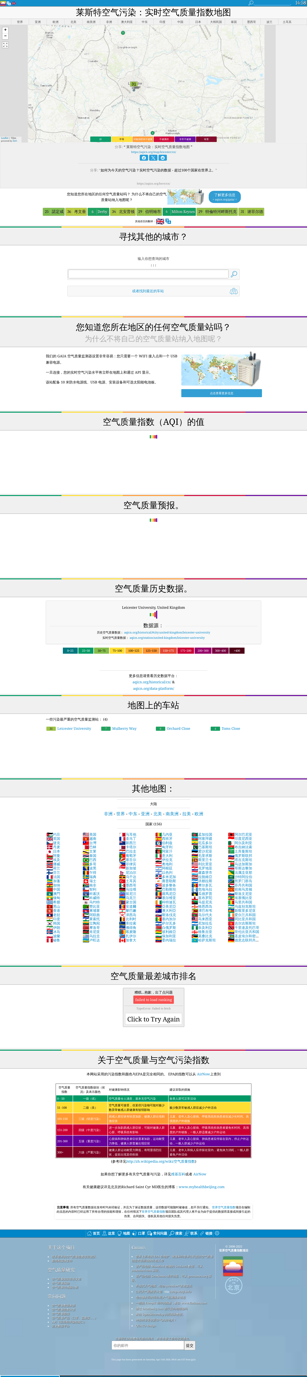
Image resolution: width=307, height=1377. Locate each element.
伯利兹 (163, 842)
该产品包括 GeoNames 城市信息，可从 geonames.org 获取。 (171, 1278)
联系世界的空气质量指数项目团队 (74, 1257)
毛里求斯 (201, 855)
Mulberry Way (118, 728)
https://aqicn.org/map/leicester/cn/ (153, 152)
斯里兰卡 (201, 859)
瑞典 (89, 876)
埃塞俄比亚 (240, 897)
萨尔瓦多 (165, 923)
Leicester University (68, 728)
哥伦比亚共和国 (243, 931)
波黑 (89, 868)
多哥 (89, 864)
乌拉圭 (91, 936)
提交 (189, 1345)
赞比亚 (91, 906)
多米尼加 (165, 876)
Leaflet (4, 138)
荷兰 (53, 868)
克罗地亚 (201, 868)
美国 (89, 834)
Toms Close (225, 728)
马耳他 (127, 834)
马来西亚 (201, 918)
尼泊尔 (127, 872)
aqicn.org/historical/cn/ (152, 682)
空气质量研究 (61, 1270)
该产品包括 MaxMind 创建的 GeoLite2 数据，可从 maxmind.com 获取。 (167, 1268)
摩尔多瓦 (201, 885)
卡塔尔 (127, 847)
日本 (53, 851)
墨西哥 (127, 885)
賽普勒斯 (165, 880)
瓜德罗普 (201, 893)
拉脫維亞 (201, 876)
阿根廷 (163, 868)
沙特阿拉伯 (240, 876)
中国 (53, 889)
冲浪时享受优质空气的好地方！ (156, 1320)
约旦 (53, 834)
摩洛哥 (91, 927)
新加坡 (127, 868)
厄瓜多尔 (201, 842)
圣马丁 (127, 838)
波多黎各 (165, 885)
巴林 (89, 847)
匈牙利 (163, 847)
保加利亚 (165, 936)
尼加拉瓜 (201, 923)
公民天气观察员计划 (149, 1291)
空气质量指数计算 (63, 1309)
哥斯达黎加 (240, 868)
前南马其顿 (240, 889)
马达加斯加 (240, 864)
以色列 (163, 872)
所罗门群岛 (240, 880)
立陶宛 (91, 923)
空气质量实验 (61, 1283)
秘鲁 (53, 940)
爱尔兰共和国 (242, 914)
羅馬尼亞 (165, 893)
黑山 (53, 906)
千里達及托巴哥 (243, 927)
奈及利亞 (201, 927)
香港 (53, 910)
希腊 (53, 902)
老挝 (53, 914)
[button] (5, 30)
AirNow (203, 1074)
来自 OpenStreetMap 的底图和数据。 (160, 1314)
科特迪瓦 (165, 902)
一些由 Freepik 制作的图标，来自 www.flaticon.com (171, 1303)
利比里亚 (201, 864)
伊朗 (53, 927)
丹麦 (53, 847)
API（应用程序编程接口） (69, 1322)
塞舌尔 (127, 859)
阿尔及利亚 (240, 842)
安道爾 (127, 906)
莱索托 (91, 918)
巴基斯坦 (201, 847)
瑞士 (89, 880)
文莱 (89, 851)
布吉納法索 (240, 847)
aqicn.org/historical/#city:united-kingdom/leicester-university (167, 632)
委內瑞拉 (165, 940)
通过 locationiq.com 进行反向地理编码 (161, 1309)
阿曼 (53, 855)
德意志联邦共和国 (243, 942)
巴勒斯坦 (165, 889)
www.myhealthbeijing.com (202, 1186)
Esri (15, 140)
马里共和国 (240, 902)
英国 (53, 838)
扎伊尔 (127, 936)
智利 (89, 889)
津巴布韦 (201, 910)
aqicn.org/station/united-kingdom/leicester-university (167, 638)
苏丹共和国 (240, 885)
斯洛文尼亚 (240, 893)
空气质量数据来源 (63, 1305)
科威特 (91, 897)
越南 (89, 838)
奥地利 (163, 864)
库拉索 (127, 923)
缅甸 (53, 897)
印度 (53, 918)
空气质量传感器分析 (65, 1287)
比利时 (127, 918)
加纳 (53, 885)
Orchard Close (173, 728)
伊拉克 (163, 859)
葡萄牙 (127, 855)
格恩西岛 (201, 906)
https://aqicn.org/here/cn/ (153, 183)
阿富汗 (163, 851)
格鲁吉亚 (201, 931)
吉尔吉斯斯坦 (242, 923)
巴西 (89, 859)
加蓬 (53, 880)
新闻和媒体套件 (62, 1261)
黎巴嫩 (127, 910)
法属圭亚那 (240, 872)
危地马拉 (201, 889)
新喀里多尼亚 (242, 910)
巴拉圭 (127, 851)
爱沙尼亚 (201, 851)
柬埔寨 (91, 910)
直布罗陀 (201, 897)
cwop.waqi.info (180, 1291)
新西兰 (127, 842)
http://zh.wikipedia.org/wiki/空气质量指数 (160, 1161)
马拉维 (127, 889)
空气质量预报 (61, 1314)
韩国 (53, 923)
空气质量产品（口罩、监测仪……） (75, 1318)
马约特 (91, 902)
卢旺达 (91, 940)
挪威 (53, 864)
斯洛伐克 (165, 914)
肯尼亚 (91, 931)
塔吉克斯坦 (240, 859)
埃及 (53, 859)
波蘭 (53, 936)
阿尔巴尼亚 (240, 834)
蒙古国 (127, 902)
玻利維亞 (165, 931)
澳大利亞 (165, 910)
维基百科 (178, 1174)
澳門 (53, 893)
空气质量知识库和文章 (66, 1279)
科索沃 (91, 893)
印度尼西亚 (240, 838)
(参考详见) (153, 1124)
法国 (53, 876)
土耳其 (127, 880)
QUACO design (146, 1326)
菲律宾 (127, 864)
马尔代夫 (201, 914)
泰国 (89, 855)
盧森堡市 (201, 872)
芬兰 (53, 872)
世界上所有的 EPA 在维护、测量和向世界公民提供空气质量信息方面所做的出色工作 (172, 1258)
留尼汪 (127, 893)
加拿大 (127, 940)
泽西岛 (127, 914)
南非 (89, 885)
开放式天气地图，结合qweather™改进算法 (164, 1286)
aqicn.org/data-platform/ (153, 688)
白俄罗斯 (165, 927)
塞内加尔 (165, 918)
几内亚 (163, 834)
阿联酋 (91, 914)
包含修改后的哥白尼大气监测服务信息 (161, 1297)
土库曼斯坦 (240, 851)
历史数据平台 (61, 1326)
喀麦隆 (127, 931)
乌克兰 (127, 897)
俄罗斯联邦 (240, 855)
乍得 (89, 872)
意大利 (163, 855)
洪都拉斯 (201, 880)
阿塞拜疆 (201, 838)
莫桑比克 (201, 936)
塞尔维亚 (165, 897)
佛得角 (127, 927)
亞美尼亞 (165, 906)
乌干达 (127, 876)
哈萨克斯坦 (203, 940)
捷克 (53, 842)
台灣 (89, 842)
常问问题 (57, 1296)
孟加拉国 (201, 834)
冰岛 (53, 931)
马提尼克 (201, 902)
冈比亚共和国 (242, 918)
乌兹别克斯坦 (242, 906)
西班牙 (163, 838)
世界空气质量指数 (224, 1207)
